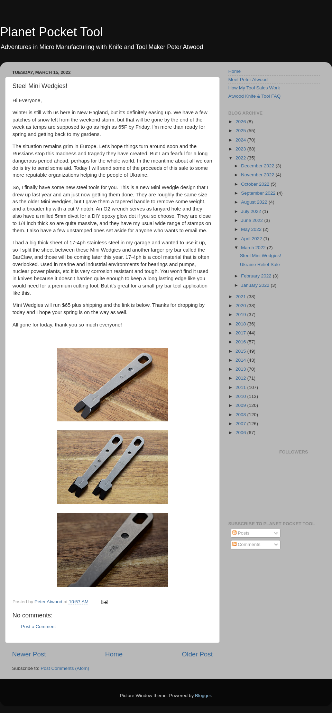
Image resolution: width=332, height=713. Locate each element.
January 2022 (256, 285)
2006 (241, 432)
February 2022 (257, 276)
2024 (241, 140)
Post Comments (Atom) (65, 668)
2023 (241, 149)
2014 (241, 360)
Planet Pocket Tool (51, 32)
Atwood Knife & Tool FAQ (254, 96)
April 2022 (252, 238)
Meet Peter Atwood (248, 79)
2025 (241, 130)
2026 (241, 121)
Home (113, 654)
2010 (241, 396)
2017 (241, 332)
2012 (241, 378)
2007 (241, 423)
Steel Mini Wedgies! (260, 255)
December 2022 (258, 165)
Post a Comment (38, 626)
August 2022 (255, 202)
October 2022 (256, 184)
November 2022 (258, 174)
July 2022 (251, 211)
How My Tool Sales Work (254, 87)
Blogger (203, 695)
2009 (241, 405)
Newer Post (29, 654)
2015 (241, 351)
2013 (241, 369)
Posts (241, 533)
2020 (241, 305)
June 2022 (252, 220)
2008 (241, 414)
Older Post (197, 654)
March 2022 (254, 247)
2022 (241, 157)
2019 (241, 314)
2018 (241, 323)
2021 (241, 296)
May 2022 (252, 229)
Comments (246, 544)
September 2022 (259, 193)
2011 (241, 387)
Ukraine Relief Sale (260, 264)
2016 (241, 341)
